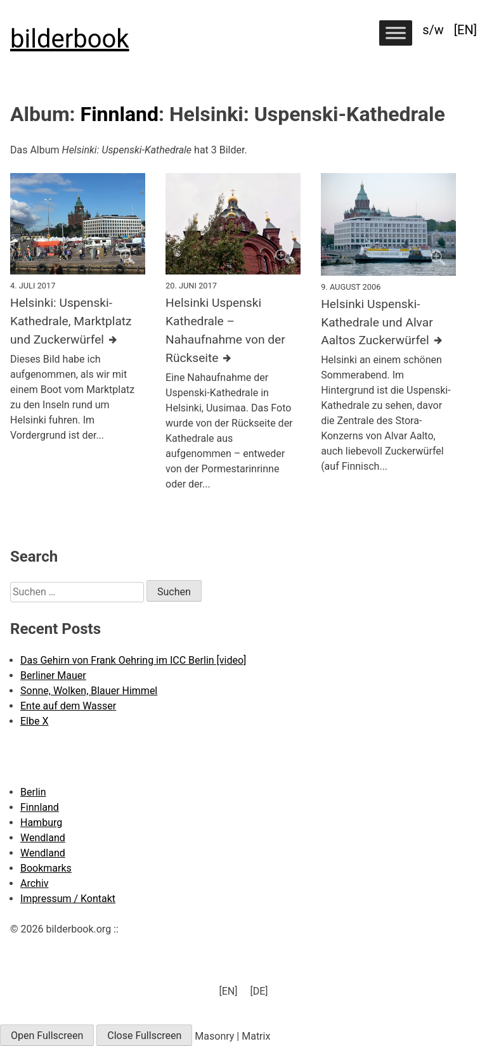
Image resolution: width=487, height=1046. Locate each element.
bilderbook (69, 39)
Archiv (34, 883)
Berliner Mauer (53, 675)
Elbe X (34, 721)
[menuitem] (465, 29)
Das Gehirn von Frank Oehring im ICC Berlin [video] (133, 660)
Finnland (120, 114)
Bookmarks (46, 868)
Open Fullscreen (47, 1036)
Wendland (42, 838)
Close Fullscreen (144, 1036)
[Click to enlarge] (77, 223)
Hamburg (41, 823)
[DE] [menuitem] (259, 991)
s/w (433, 29)
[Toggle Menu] (396, 33)
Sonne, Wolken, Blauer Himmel (88, 691)
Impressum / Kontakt (67, 899)
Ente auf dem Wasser (68, 706)
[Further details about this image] (77, 321)
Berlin (33, 792)
